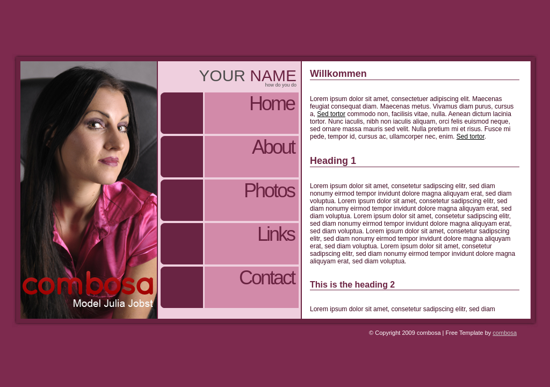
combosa (505, 332)
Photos (269, 191)
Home (271, 103)
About (273, 147)
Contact (266, 278)
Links (275, 234)
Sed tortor (331, 114)
